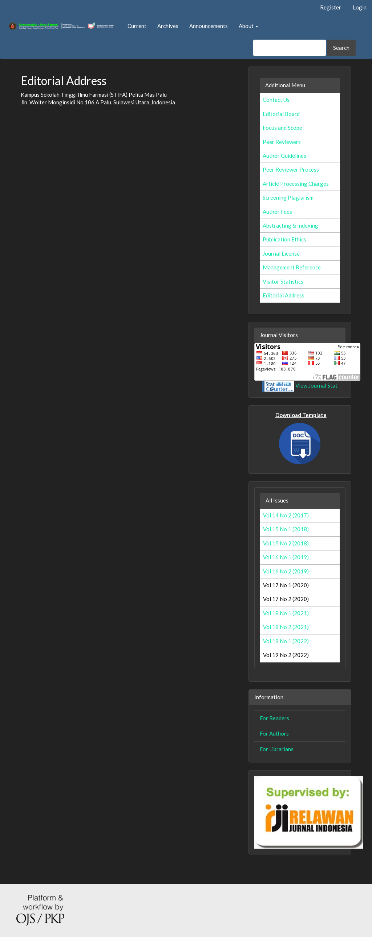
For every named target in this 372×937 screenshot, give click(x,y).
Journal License (281, 253)
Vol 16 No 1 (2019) (286, 557)
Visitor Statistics (283, 281)
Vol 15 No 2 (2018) (286, 543)
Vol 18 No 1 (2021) (286, 613)
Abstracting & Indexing (290, 225)
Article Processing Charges (296, 183)
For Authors (274, 733)
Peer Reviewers (282, 142)
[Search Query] (289, 48)
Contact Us (276, 99)
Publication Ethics (284, 239)
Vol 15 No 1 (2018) (286, 529)
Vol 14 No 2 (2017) (286, 515)
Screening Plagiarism (288, 197)
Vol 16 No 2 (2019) (286, 571)
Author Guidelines (284, 155)
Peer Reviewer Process (291, 169)
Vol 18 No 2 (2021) (286, 627)
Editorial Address (283, 295)
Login (360, 7)
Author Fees (277, 211)
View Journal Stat (316, 385)
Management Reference (292, 267)
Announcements (208, 26)
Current (137, 26)
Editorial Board (281, 114)
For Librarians (277, 749)
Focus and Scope (282, 127)
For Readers (274, 718)
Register (330, 7)
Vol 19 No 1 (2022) (286, 641)
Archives (167, 26)
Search (341, 47)
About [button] (248, 26)
